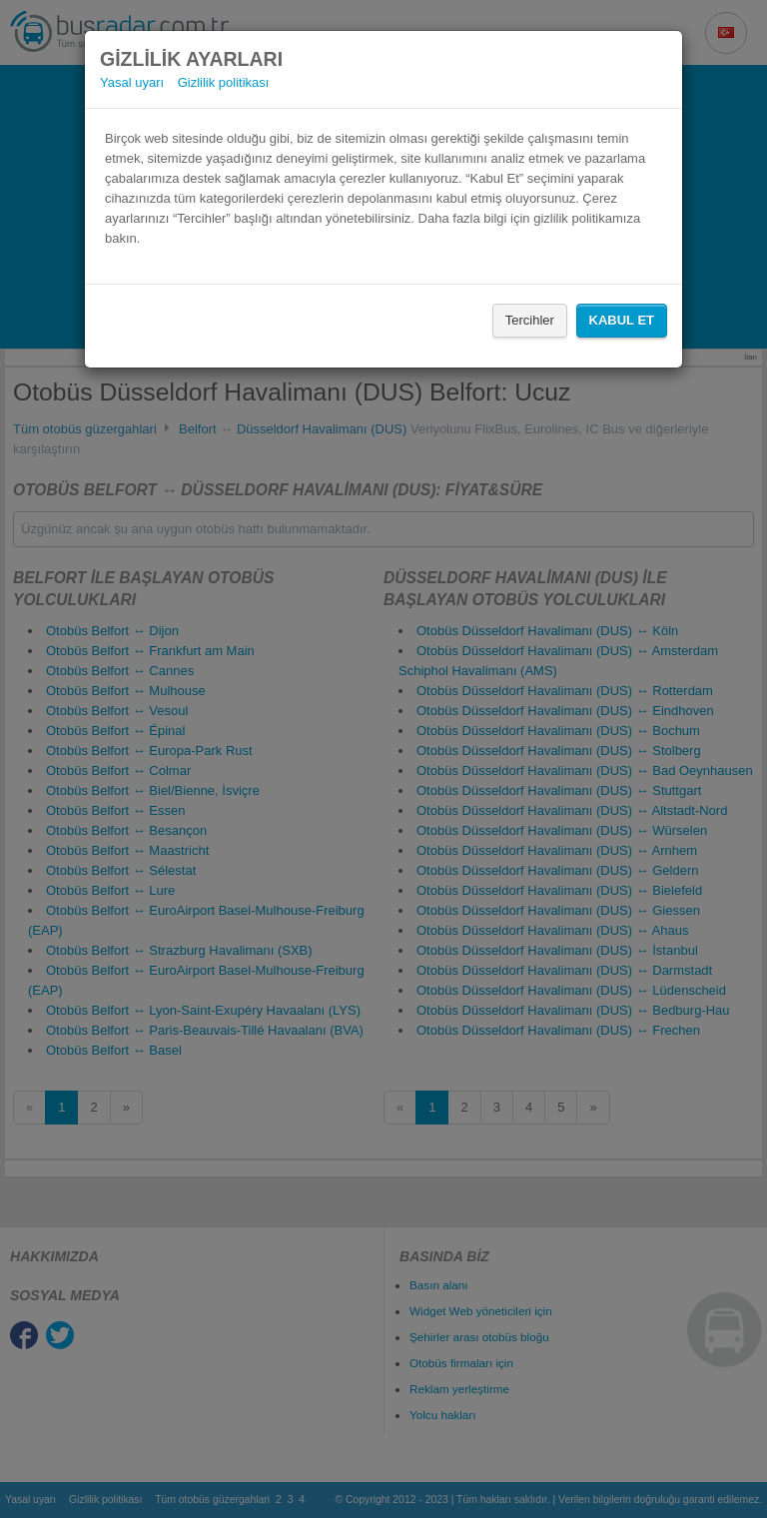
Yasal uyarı (132, 82)
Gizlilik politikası (224, 82)
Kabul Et (621, 320)
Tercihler (529, 320)
